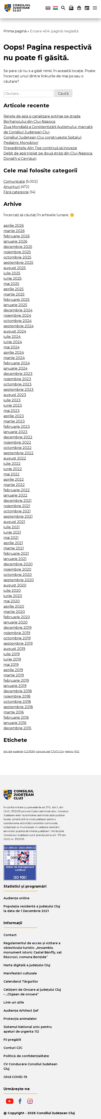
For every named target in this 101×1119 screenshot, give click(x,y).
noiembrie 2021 (17, 506)
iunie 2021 (12, 532)
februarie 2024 (17, 363)
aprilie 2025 (14, 289)
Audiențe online (16, 898)
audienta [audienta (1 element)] (18, 751)
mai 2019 (11, 665)
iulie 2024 (12, 337)
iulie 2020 (12, 590)
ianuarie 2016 (15, 723)
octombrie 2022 (18, 448)
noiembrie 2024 (17, 315)
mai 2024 (11, 347)
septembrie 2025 (18, 263)
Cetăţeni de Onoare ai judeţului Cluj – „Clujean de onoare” (32, 992)
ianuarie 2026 (15, 241)
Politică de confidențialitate (26, 1056)
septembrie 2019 (18, 643)
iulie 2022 (12, 464)
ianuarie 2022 (15, 495)
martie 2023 (14, 421)
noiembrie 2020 (17, 569)
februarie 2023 (17, 427)
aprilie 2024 (14, 352)
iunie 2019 (12, 659)
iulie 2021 (12, 527)
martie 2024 (14, 358)
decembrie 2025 (18, 247)
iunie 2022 (13, 469)
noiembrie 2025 (17, 252)
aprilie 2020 (14, 606)
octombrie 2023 (18, 384)
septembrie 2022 (19, 453)
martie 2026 (14, 231)
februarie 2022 (17, 490)
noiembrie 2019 (17, 633)
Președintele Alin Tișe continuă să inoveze (40, 148)
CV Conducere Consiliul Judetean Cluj (30, 1066)
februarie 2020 (17, 617)
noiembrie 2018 (17, 696)
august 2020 (15, 585)
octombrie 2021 (17, 511)
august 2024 (15, 331)
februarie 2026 (17, 236)
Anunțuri (12, 187)
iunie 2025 (13, 278)
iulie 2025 (12, 273)
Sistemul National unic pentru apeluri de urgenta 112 (28, 1029)
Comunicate (14, 181)
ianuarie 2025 (15, 305)
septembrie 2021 (18, 516)
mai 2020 (12, 601)
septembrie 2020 (19, 580)
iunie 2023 (13, 405)
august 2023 (15, 395)
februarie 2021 (16, 553)
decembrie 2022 (18, 437)
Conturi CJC (13, 1048)
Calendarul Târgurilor (21, 981)
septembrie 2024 (19, 326)
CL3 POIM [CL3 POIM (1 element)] (29, 751)
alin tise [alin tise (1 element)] (8, 751)
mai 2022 (11, 474)
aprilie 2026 (14, 225)
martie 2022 (14, 485)
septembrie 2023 (19, 389)
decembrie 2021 (18, 501)
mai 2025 (11, 284)
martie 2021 (14, 548)
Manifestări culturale (20, 973)
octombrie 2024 (18, 321)
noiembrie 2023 (17, 379)
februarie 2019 (16, 680)
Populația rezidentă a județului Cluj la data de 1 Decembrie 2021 (32, 908)
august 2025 (15, 268)
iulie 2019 (12, 654)
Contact (10, 935)
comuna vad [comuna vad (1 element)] (43, 751)
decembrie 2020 (18, 564)
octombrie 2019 (17, 638)
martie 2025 (14, 294)
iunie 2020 (13, 596)
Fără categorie (16, 192)
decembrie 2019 (18, 628)
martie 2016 (14, 712)
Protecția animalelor (20, 1019)
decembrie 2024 (18, 310)
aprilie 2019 (13, 670)
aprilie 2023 (14, 416)
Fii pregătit (12, 1040)
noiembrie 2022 (17, 442)
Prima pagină (15, 31)
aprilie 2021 (13, 543)
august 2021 (14, 522)
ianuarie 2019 (15, 686)
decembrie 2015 (17, 728)
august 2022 (15, 458)
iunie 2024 (13, 342)
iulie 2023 (12, 400)
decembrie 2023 (18, 374)
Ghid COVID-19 (15, 1077)
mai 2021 (11, 538)
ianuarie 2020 (16, 622)
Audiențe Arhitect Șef (21, 1011)
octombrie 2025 (17, 257)
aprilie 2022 (14, 479)
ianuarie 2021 (15, 559)
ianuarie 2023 (15, 432)
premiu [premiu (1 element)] (69, 751)
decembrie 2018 (18, 691)
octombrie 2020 (18, 575)
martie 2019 (14, 675)
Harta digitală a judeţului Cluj (27, 965)
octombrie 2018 (17, 702)
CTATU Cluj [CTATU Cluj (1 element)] (57, 751)
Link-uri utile (14, 1002)
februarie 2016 (16, 717)
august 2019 (14, 649)
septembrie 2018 (18, 707)
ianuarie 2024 (15, 368)
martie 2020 (14, 612)
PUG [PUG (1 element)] (76, 751)
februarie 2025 (17, 300)
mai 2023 (11, 411)
